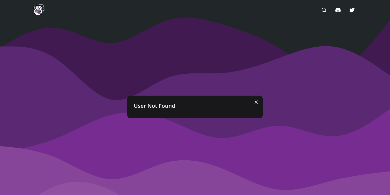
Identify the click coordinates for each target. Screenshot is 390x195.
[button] (39, 9)
